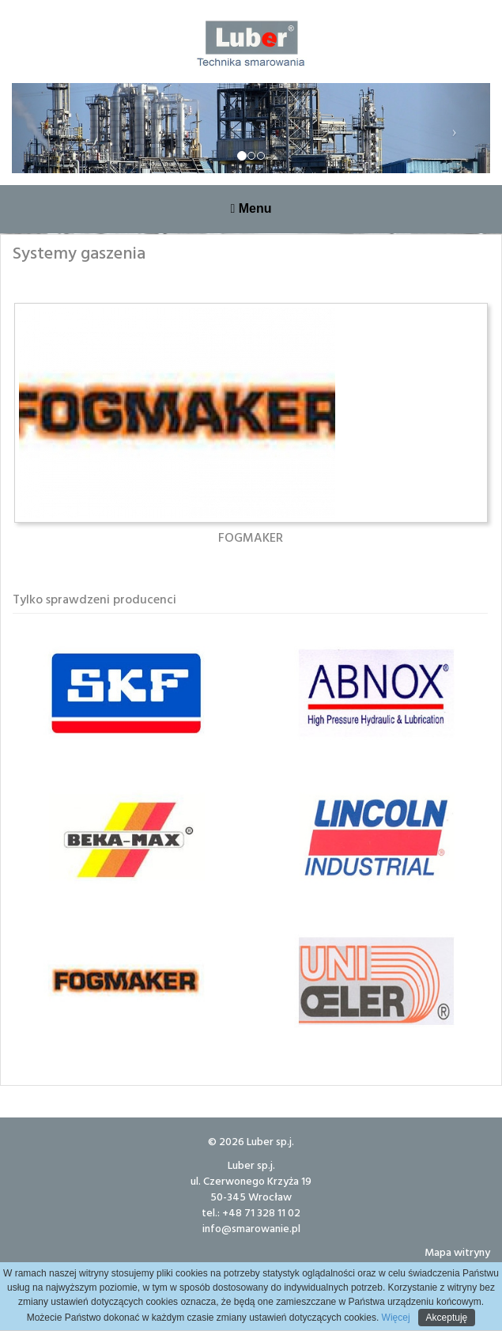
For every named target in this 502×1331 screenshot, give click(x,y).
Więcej (394, 1317)
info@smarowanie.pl (251, 1227)
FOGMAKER (250, 536)
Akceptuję (447, 1317)
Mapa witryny (457, 1251)
